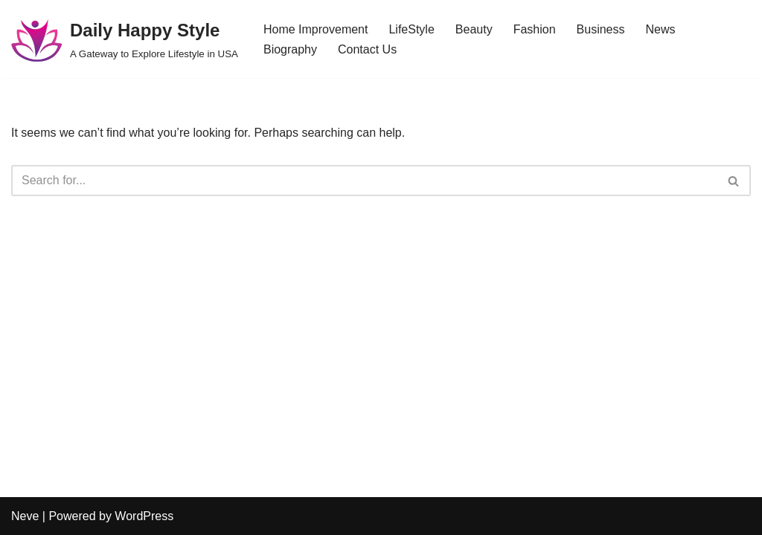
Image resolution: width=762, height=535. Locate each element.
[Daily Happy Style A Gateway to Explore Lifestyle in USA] (124, 39)
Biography (290, 49)
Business (601, 29)
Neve (25, 516)
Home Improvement (315, 29)
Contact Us (367, 49)
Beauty (474, 29)
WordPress (144, 516)
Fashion (534, 29)
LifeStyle (411, 29)
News (660, 29)
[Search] (364, 180)
